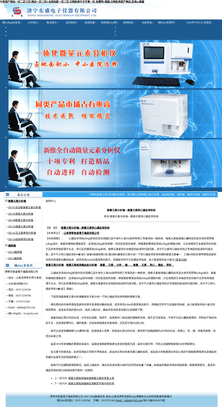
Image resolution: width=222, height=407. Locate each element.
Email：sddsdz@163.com (129, 400)
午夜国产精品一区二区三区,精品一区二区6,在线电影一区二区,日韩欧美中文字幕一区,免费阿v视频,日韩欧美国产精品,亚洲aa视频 (72, 1)
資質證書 (90, 22)
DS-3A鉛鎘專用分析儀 (20, 239)
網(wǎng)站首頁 (11, 22)
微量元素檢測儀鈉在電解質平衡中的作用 (91, 383)
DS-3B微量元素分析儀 (20, 220)
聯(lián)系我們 (166, 22)
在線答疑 (147, 22)
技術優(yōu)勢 (109, 22)
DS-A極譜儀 (15, 252)
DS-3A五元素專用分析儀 (22, 232)
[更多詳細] (181, 259)
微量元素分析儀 (17, 201)
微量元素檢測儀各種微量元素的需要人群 (91, 378)
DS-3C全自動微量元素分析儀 (24, 207)
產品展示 (52, 22)
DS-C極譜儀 (15, 258)
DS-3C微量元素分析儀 (20, 213)
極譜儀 (12, 245)
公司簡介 (33, 22)
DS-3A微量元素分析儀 (20, 226)
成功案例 (71, 22)
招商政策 (128, 22)
